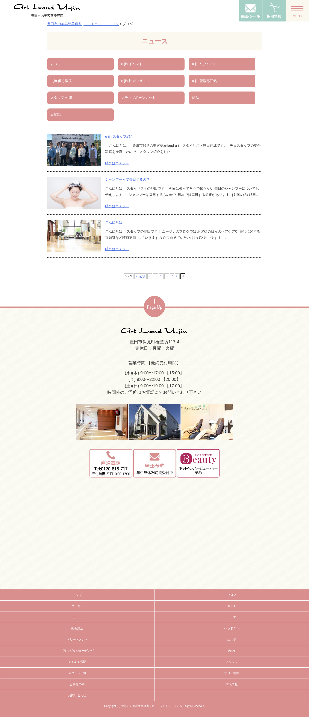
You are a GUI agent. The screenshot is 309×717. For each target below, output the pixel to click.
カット (231, 606)
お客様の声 (77, 684)
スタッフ (232, 662)
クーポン (77, 606)
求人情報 (232, 684)
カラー (77, 617)
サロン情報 (231, 673)
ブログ (231, 594)
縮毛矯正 (77, 628)
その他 (231, 650)
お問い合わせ (77, 695)
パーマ (231, 617)
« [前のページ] (150, 276)
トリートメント (77, 639)
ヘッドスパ (231, 628)
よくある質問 (77, 662)
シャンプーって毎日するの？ (127, 179)
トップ (77, 594)
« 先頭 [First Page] (140, 276)
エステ (231, 639)
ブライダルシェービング (77, 650)
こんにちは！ (115, 222)
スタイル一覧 (77, 673)
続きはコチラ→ (117, 163)
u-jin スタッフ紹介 (119, 136)
